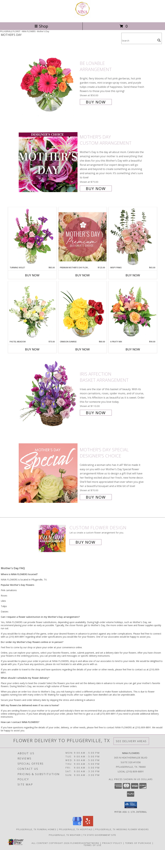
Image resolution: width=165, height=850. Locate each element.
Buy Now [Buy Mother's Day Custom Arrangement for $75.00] (96, 188)
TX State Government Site (99, 834)
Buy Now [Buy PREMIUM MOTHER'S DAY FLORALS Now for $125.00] (82, 275)
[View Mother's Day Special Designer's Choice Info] (48, 473)
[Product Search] (138, 40)
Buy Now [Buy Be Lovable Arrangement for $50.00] (96, 102)
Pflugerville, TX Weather (65, 834)
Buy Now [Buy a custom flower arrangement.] (85, 542)
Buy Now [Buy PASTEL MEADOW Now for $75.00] (32, 349)
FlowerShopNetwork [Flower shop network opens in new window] (84, 842)
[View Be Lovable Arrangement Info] (48, 82)
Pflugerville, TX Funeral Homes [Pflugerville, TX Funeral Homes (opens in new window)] (36, 829)
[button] (131, 805)
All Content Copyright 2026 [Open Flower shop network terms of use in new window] (51, 842)
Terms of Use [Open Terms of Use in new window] (93, 845)
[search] (159, 40)
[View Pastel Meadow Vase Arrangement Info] (32, 310)
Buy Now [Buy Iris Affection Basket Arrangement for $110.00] (96, 412)
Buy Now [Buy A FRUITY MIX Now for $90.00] (133, 349)
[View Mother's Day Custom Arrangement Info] (48, 162)
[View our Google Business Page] (77, 825)
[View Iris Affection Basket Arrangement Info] (48, 392)
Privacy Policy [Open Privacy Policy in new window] (112, 842)
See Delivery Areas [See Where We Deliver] (131, 741)
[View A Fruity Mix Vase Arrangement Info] (133, 310)
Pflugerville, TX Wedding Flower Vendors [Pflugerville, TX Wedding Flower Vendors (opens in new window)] (122, 829)
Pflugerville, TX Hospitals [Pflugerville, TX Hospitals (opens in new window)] (76, 829)
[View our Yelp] (88, 825)
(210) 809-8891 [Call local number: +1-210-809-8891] (135, 771)
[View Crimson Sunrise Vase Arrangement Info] (82, 310)
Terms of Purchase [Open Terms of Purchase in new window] (138, 842)
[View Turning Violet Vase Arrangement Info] (32, 236)
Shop (41, 26)
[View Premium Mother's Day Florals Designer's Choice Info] (82, 236)
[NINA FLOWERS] (82, 17)
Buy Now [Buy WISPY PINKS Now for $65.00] (133, 275)
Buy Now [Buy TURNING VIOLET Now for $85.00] (32, 275)
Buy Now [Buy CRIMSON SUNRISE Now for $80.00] (82, 349)
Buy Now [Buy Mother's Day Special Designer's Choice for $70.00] (96, 497)
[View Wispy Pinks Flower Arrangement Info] (133, 236)
